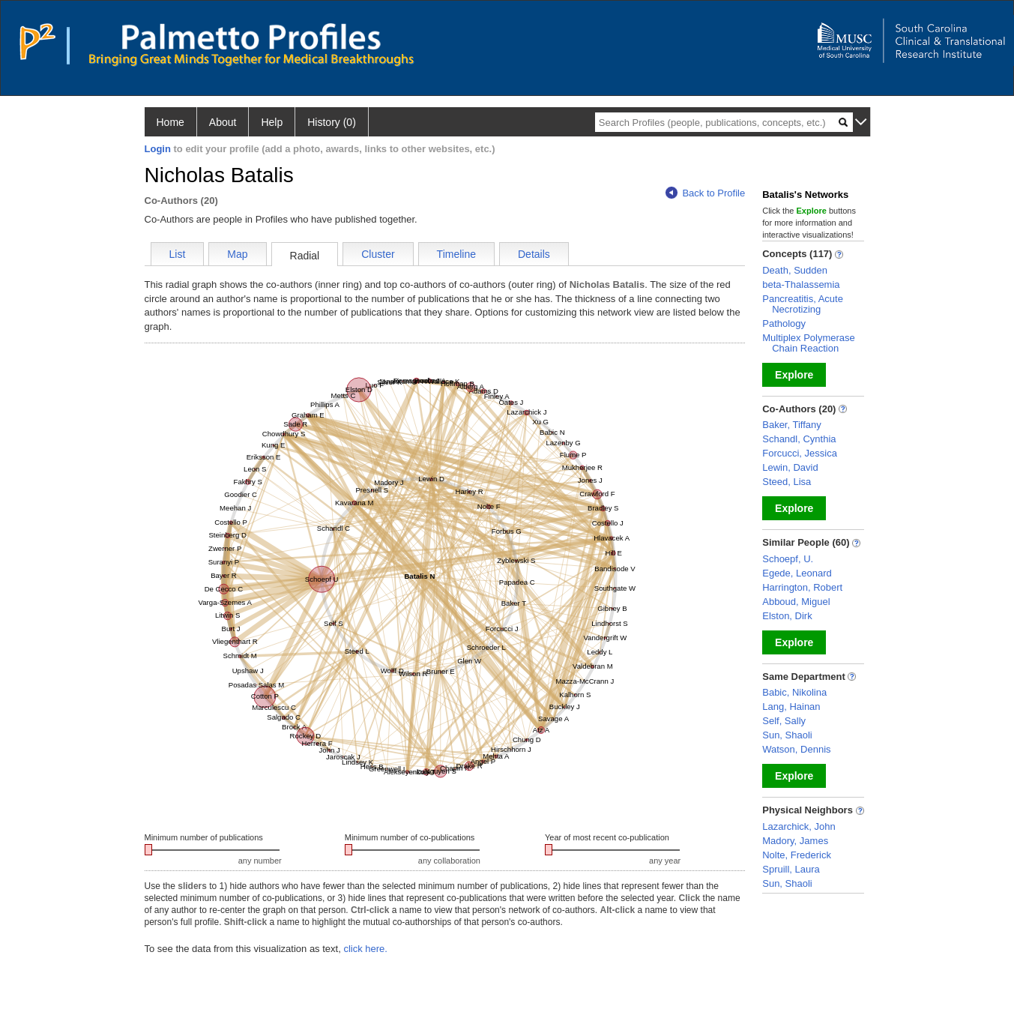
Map (237, 254)
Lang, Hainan (791, 706)
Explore (794, 375)
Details (534, 254)
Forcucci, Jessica (799, 453)
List (177, 254)
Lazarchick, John (799, 826)
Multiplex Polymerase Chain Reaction (808, 343)
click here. (365, 948)
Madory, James (795, 840)
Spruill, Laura (791, 869)
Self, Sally (784, 720)
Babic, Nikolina (794, 692)
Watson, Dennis (796, 749)
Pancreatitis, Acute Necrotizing (802, 304)
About (223, 122)
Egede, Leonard (797, 573)
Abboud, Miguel (796, 601)
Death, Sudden (794, 270)
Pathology (784, 323)
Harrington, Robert (802, 587)
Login (158, 148)
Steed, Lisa (786, 481)
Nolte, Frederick (796, 855)
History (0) (331, 122)
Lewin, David (790, 467)
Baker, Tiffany (791, 424)
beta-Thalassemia (800, 284)
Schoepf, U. (787, 558)
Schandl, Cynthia (799, 439)
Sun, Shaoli (787, 735)
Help (272, 122)
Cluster (377, 254)
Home (170, 122)
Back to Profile (705, 193)
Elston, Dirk (787, 615)
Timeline (456, 254)
